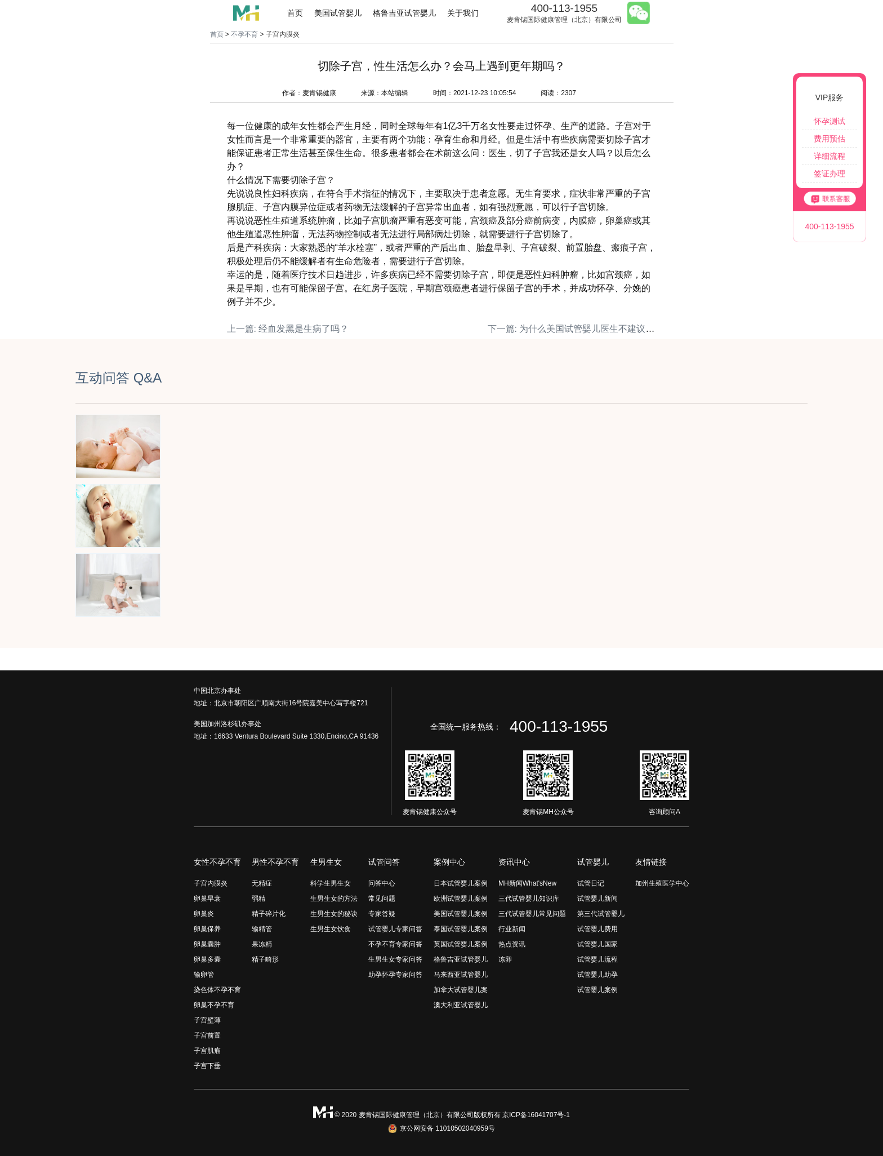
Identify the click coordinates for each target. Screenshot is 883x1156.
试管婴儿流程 (597, 959)
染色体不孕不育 (217, 990)
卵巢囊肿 (207, 944)
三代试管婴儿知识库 (528, 898)
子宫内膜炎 (211, 883)
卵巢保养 (207, 929)
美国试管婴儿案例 (461, 914)
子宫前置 (207, 1035)
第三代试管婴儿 (601, 914)
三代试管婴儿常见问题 (532, 914)
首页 (295, 12)
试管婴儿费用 (597, 929)
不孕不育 (244, 34)
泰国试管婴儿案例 (461, 929)
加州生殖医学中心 (662, 883)
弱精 (258, 898)
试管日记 (590, 883)
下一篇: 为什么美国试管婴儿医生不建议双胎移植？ (589, 329)
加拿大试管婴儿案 (461, 990)
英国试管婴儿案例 (461, 944)
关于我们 (463, 12)
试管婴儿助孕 (597, 975)
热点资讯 (511, 944)
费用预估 (829, 138)
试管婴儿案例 (597, 990)
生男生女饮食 (330, 929)
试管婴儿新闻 (597, 898)
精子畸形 (265, 959)
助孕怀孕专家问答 (395, 975)
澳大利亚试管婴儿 (461, 1005)
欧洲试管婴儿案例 (461, 898)
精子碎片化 (269, 914)
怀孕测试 (829, 121)
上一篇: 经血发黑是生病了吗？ (288, 329)
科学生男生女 (330, 883)
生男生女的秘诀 (334, 914)
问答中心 (381, 883)
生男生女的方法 (334, 898)
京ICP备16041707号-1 (536, 1115)
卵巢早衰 (207, 898)
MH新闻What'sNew (527, 883)
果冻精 (262, 944)
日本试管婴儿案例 (461, 883)
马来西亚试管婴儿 (461, 975)
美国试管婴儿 (338, 12)
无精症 (262, 883)
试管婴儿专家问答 (395, 929)
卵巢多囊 (207, 959)
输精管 (262, 929)
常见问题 (381, 898)
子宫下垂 (207, 1066)
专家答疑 (381, 914)
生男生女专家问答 (395, 959)
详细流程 (829, 156)
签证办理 (829, 173)
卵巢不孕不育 (214, 1005)
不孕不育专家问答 (395, 944)
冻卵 (505, 959)
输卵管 (204, 975)
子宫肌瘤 (207, 1051)
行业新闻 (511, 929)
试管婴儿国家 (597, 944)
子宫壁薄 (207, 1020)
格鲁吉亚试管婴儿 (404, 12)
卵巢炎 (204, 914)
